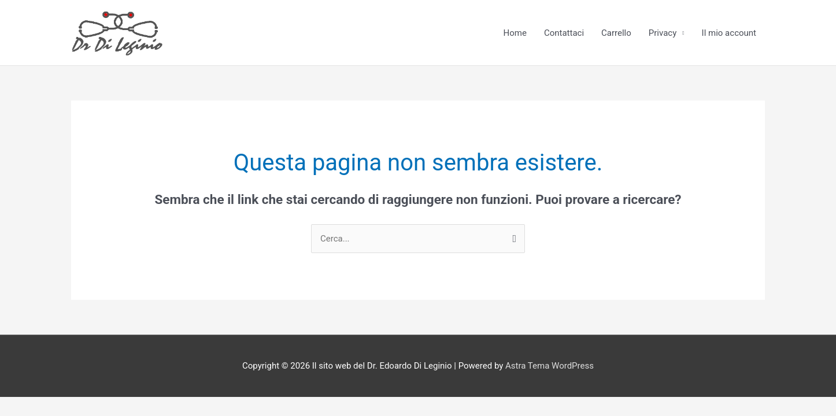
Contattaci (564, 33)
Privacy (662, 33)
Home (515, 33)
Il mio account (729, 33)
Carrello (616, 33)
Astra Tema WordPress (549, 366)
